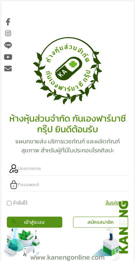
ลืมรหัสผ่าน (116, 197)
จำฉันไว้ (20, 197)
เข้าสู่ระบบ (34, 216)
